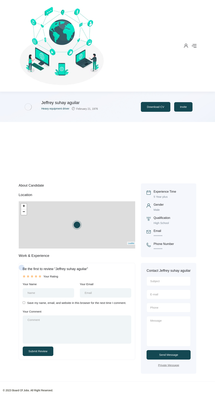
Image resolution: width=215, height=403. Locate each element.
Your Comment (32, 311)
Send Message (168, 354)
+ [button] (24, 206)
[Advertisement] (107, 150)
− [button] (24, 212)
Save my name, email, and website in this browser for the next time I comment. (76, 302)
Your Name (30, 284)
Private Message (168, 365)
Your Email (86, 284)
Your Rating (50, 276)
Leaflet (131, 243)
